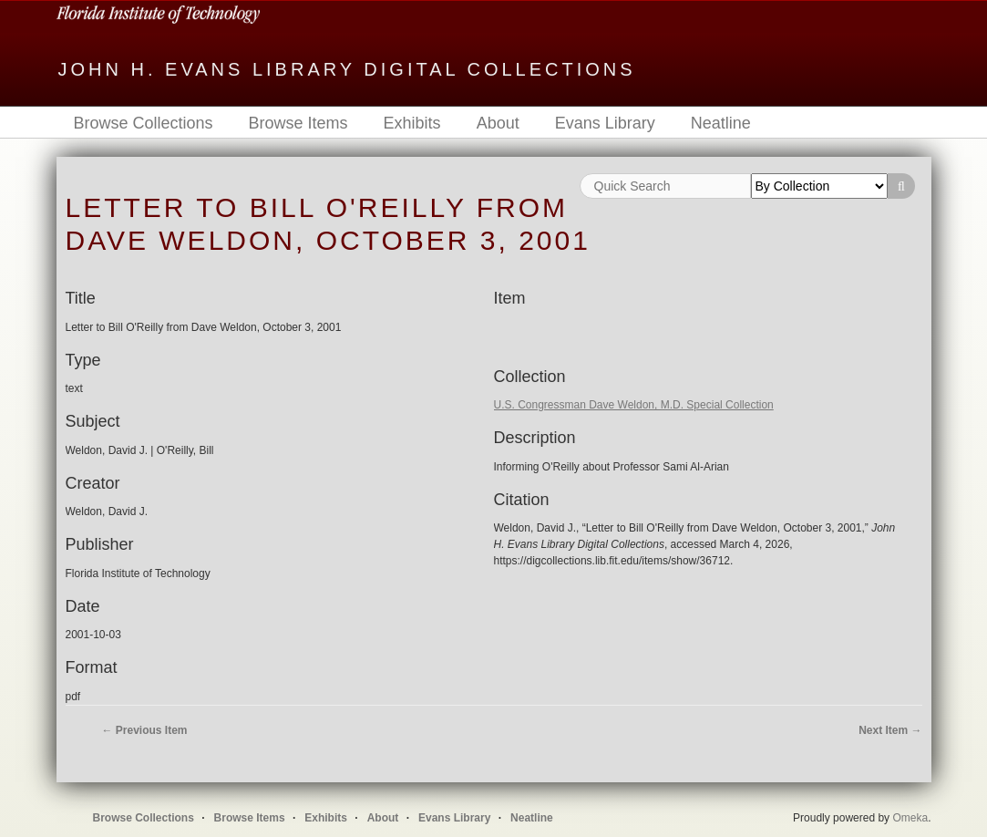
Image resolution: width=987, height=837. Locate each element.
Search (901, 186)
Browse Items (298, 123)
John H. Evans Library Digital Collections (347, 69)
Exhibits (412, 123)
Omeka (910, 817)
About (498, 123)
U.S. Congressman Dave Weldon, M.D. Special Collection (634, 404)
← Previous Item (145, 730)
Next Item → (889, 730)
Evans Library (605, 123)
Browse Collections (143, 123)
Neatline (721, 123)
